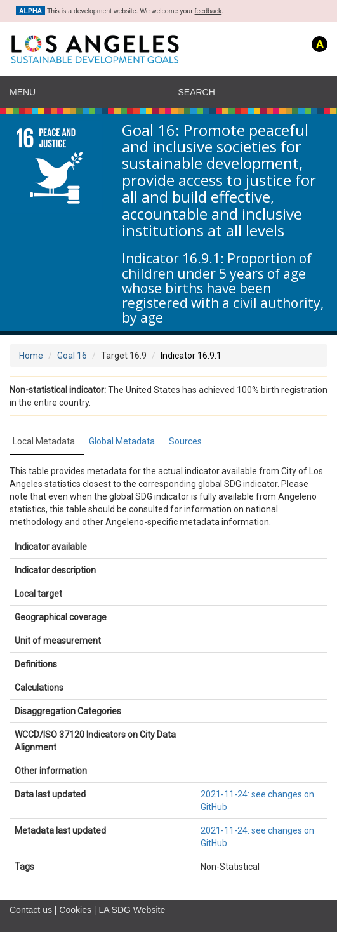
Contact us (31, 910)
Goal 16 (72, 355)
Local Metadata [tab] (44, 441)
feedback (208, 11)
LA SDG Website (131, 910)
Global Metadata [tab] (122, 441)
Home (31, 355)
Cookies (75, 910)
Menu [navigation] (23, 92)
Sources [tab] (185, 441)
